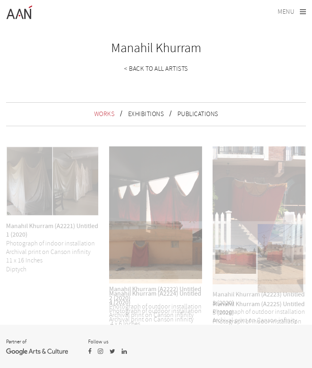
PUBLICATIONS (197, 114)
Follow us (98, 341)
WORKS (104, 114)
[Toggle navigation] (292, 12)
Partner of (16, 341)
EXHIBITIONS (146, 114)
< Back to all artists (156, 69)
